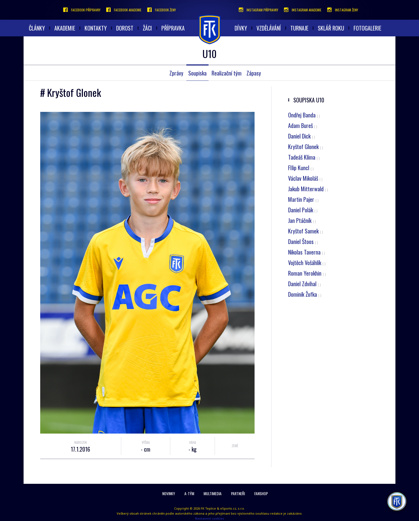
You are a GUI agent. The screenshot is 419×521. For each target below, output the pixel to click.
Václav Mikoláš (305, 178)
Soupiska (197, 73)
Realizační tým (227, 73)
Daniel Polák (303, 210)
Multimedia (213, 493)
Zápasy (254, 73)
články (37, 28)
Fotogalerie (367, 28)
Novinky (168, 493)
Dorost (124, 28)
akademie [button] (64, 28)
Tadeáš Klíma (304, 157)
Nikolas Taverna (306, 252)
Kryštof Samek (305, 231)
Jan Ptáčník (302, 220)
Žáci (147, 28)
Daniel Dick (301, 136)
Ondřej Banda (304, 115)
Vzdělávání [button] (269, 28)
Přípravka (173, 28)
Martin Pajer (303, 199)
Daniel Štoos (303, 241)
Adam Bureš (302, 125)
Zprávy (176, 73)
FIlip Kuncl (301, 167)
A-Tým (189, 493)
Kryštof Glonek (305, 146)
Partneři (238, 493)
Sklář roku (331, 28)
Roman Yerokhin (307, 273)
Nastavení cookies (209, 518)
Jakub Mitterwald (308, 189)
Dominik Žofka (304, 294)
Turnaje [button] (299, 28)
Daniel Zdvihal (304, 284)
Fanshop (261, 493)
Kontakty (96, 28)
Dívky (241, 28)
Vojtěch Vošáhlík (307, 262)
